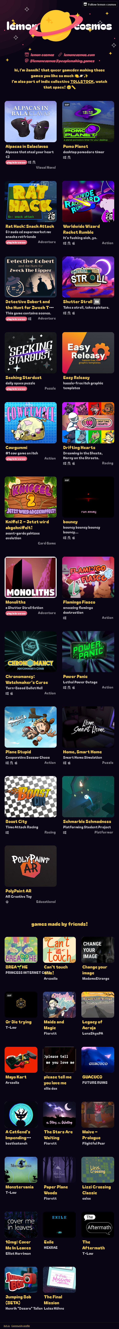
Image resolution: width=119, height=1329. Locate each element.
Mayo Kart (16, 1077)
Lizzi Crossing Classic (96, 1189)
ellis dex (50, 1088)
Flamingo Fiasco (79, 602)
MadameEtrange (95, 978)
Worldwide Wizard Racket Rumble (81, 229)
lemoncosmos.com (79, 54)
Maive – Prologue (91, 1134)
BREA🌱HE (17, 967)
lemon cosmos (42, 54)
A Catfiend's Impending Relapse (18, 1137)
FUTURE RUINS (95, 1082)
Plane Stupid (18, 751)
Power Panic (75, 676)
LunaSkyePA (92, 1033)
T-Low (11, 1027)
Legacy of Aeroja (92, 1024)
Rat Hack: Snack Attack (30, 226)
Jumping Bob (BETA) (18, 1299)
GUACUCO (92, 1077)
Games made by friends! (59, 923)
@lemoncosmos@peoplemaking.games (62, 60)
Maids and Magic (54, 1024)
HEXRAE (51, 1247)
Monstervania (20, 1187)
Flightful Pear (93, 1143)
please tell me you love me (58, 1079)
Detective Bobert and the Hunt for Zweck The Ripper (30, 307)
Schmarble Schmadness (87, 821)
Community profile (20, 1325)
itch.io (7, 1325)
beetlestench (16, 1143)
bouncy (70, 521)
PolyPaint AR (18, 891)
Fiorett (50, 1033)
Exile (49, 1242)
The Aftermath (93, 1245)
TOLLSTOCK (82, 81)
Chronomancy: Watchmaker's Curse (27, 679)
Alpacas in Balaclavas (27, 146)
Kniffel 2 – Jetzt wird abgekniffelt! (27, 524)
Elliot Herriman (18, 1253)
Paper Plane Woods (56, 1189)
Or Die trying (19, 1022)
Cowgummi (16, 447)
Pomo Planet (75, 146)
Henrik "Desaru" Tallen (24, 1308)
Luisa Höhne (54, 1308)
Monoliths (16, 602)
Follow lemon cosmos (100, 4)
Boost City (16, 821)
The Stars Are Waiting (58, 1134)
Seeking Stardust (24, 377)
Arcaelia (51, 978)
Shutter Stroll (77, 301)
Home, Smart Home (82, 751)
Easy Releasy (76, 377)
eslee (86, 1198)
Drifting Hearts (79, 447)
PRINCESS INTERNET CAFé (28, 972)
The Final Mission (53, 1299)
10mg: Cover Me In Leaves (18, 1245)
